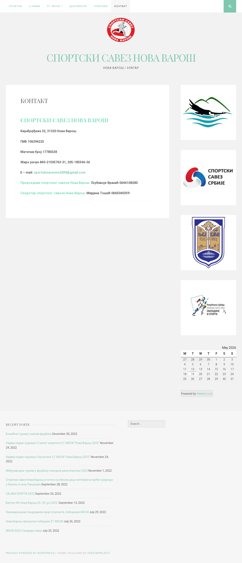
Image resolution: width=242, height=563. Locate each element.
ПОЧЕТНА (15, 6)
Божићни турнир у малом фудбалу (29, 433)
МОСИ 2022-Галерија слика (24, 530)
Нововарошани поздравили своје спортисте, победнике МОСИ (47, 512)
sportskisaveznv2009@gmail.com (59, 172)
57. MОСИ (53, 6)
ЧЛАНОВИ (101, 6)
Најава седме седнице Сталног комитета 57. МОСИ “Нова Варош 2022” (53, 443)
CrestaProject (98, 553)
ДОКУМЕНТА (78, 6)
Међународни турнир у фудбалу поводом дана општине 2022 (47, 470)
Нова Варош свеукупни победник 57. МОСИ (34, 521)
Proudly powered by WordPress (30, 553)
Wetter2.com (205, 393)
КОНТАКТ (120, 6)
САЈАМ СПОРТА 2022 (20, 493)
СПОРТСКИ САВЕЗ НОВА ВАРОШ (121, 57)
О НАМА (34, 6)
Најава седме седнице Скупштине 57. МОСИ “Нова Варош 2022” (48, 457)
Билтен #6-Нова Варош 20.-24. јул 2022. (32, 502)
